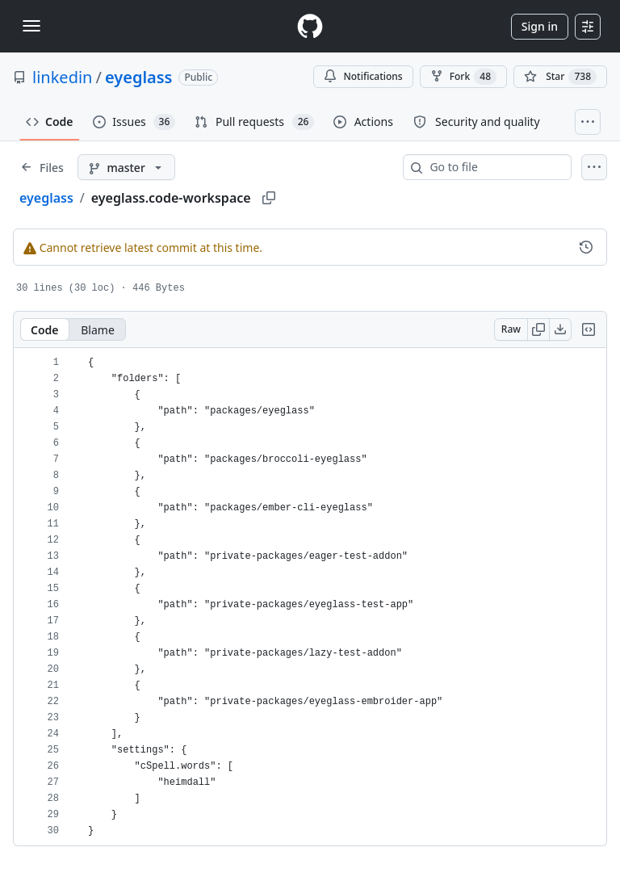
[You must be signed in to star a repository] (560, 76)
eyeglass (139, 77)
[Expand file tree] (42, 167)
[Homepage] (310, 26)
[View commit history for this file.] (586, 247)
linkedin (62, 77)
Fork (463, 77)
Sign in (540, 26)
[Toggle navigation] (31, 26)
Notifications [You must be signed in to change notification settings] (363, 76)
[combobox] (493, 167)
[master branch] (126, 167)
